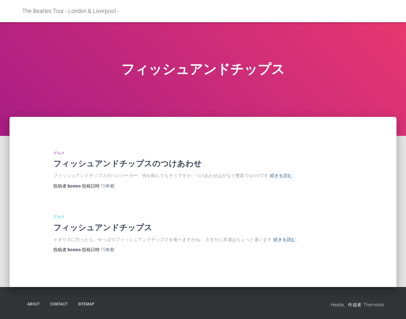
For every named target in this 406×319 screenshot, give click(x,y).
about (33, 304)
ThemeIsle (373, 304)
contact (59, 304)
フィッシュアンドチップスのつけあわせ (127, 163)
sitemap (86, 304)
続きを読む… (282, 175)
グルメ (59, 153)
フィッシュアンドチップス (102, 227)
